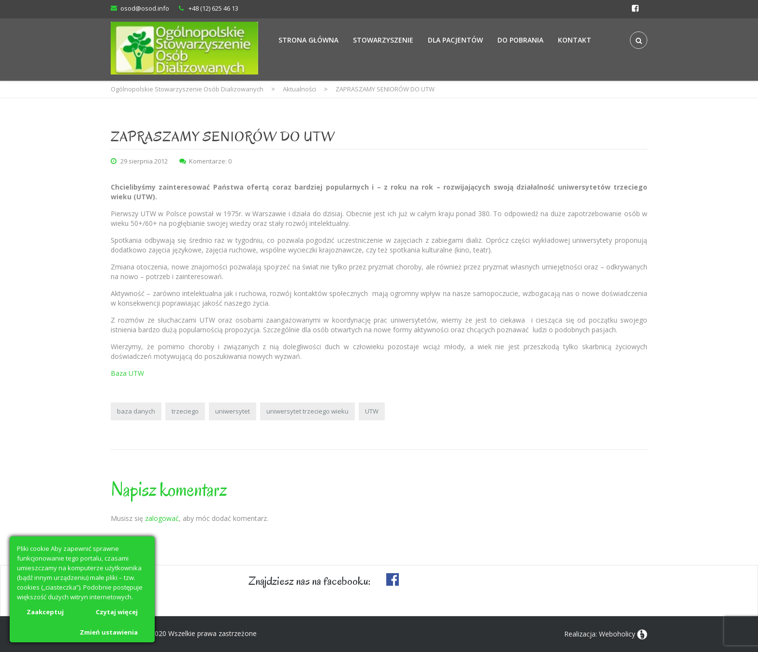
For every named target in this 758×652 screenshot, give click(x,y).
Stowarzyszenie (383, 39)
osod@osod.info (144, 8)
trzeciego (185, 411)
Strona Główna (308, 39)
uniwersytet (232, 411)
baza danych (136, 411)
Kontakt (574, 39)
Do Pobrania (520, 39)
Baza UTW (127, 373)
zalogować (162, 518)
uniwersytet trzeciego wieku (307, 411)
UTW (372, 411)
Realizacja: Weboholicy (599, 633)
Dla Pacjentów (455, 39)
